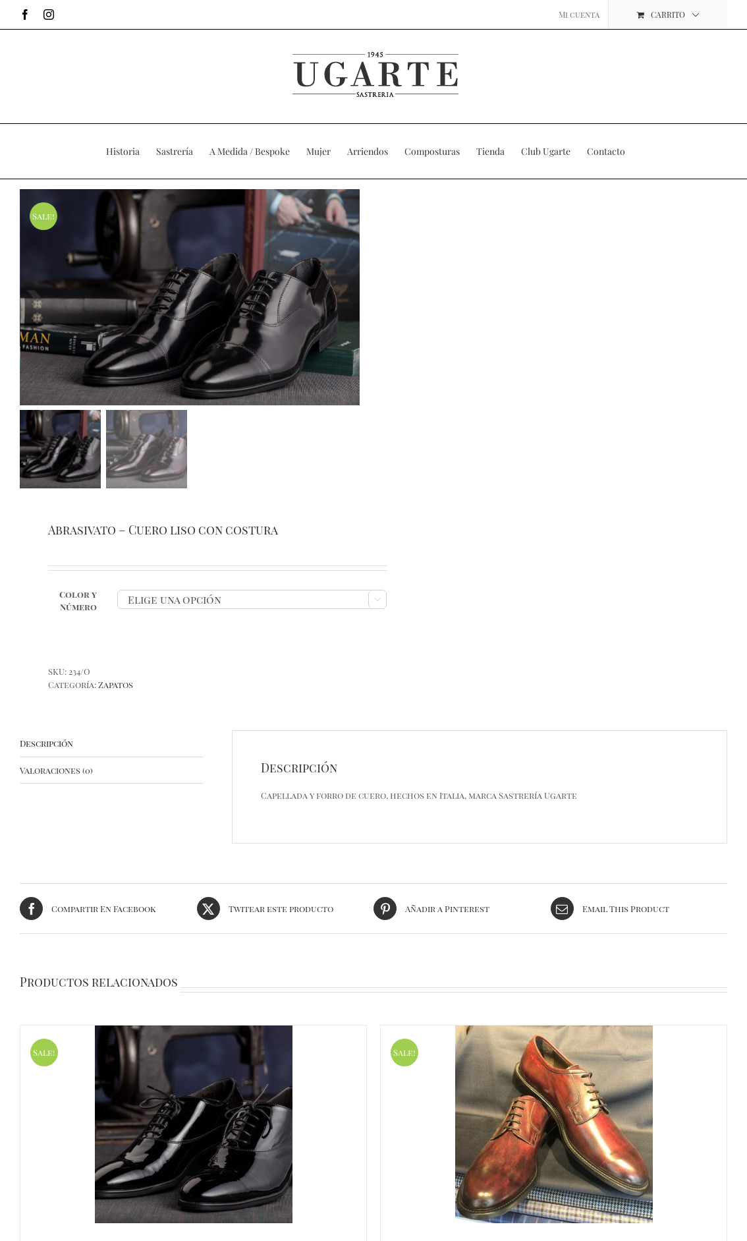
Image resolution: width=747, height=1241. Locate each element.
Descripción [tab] (46, 746)
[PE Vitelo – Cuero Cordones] (554, 1128)
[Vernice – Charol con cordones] (193, 1128)
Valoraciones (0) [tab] (56, 773)
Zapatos (115, 687)
